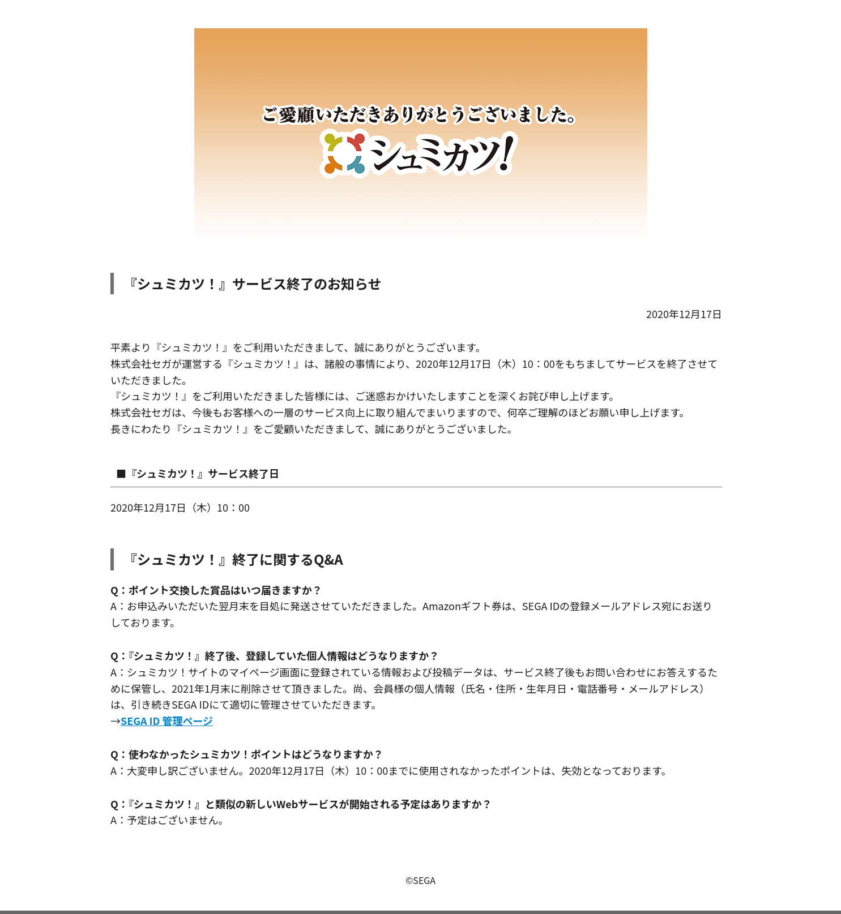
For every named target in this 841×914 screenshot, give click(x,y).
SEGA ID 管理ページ (167, 720)
